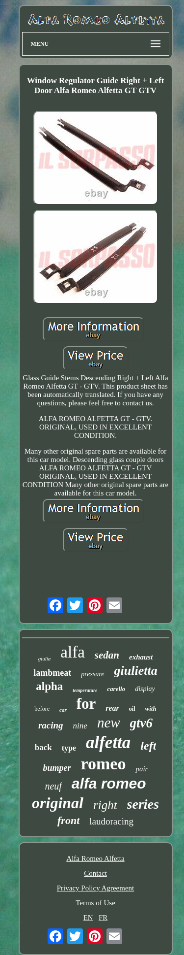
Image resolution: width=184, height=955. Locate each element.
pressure (92, 674)
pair (141, 769)
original (57, 803)
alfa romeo (109, 783)
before (42, 708)
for (86, 703)
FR (103, 918)
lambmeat (52, 673)
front (68, 820)
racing (50, 725)
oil (132, 708)
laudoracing (111, 821)
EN (88, 918)
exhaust (141, 657)
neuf (53, 786)
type (69, 748)
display (145, 688)
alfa (72, 652)
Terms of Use (95, 903)
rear (112, 708)
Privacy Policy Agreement (95, 888)
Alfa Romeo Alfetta (95, 858)
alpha (49, 686)
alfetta (108, 742)
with (151, 708)
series (143, 804)
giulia (44, 658)
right (105, 805)
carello (116, 688)
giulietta (136, 670)
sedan (107, 655)
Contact (95, 873)
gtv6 (141, 723)
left (148, 745)
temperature (85, 690)
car (63, 710)
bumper (57, 768)
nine (80, 725)
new (108, 722)
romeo (103, 764)
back (43, 747)
